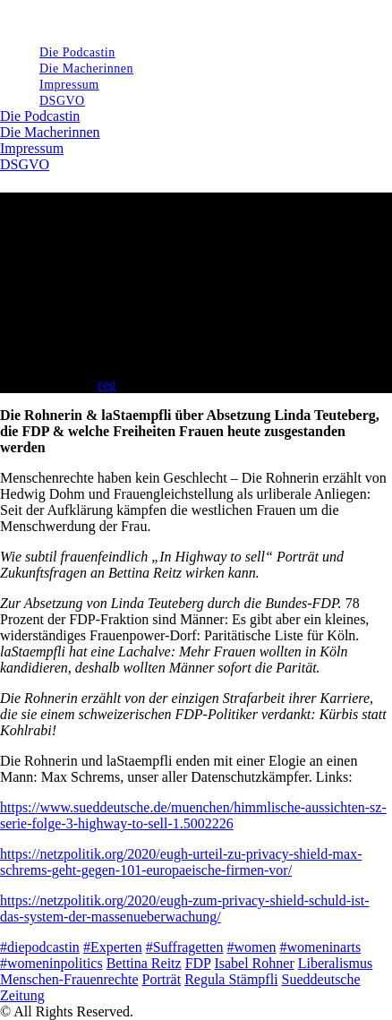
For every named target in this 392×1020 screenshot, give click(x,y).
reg (106, 384)
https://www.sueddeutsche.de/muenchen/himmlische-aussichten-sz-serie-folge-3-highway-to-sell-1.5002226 (193, 815)
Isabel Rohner (254, 963)
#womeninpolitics (51, 963)
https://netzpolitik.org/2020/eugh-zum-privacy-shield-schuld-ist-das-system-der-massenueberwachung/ (185, 908)
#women (251, 947)
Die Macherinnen (50, 132)
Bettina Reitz (144, 963)
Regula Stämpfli (230, 979)
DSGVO (62, 100)
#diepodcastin (40, 947)
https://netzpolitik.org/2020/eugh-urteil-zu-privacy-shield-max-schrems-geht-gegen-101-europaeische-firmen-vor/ (181, 862)
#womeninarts (321, 947)
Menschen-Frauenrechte (69, 979)
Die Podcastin (40, 116)
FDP (198, 963)
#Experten (112, 947)
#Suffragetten (185, 947)
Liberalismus (335, 963)
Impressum (32, 148)
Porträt (162, 979)
